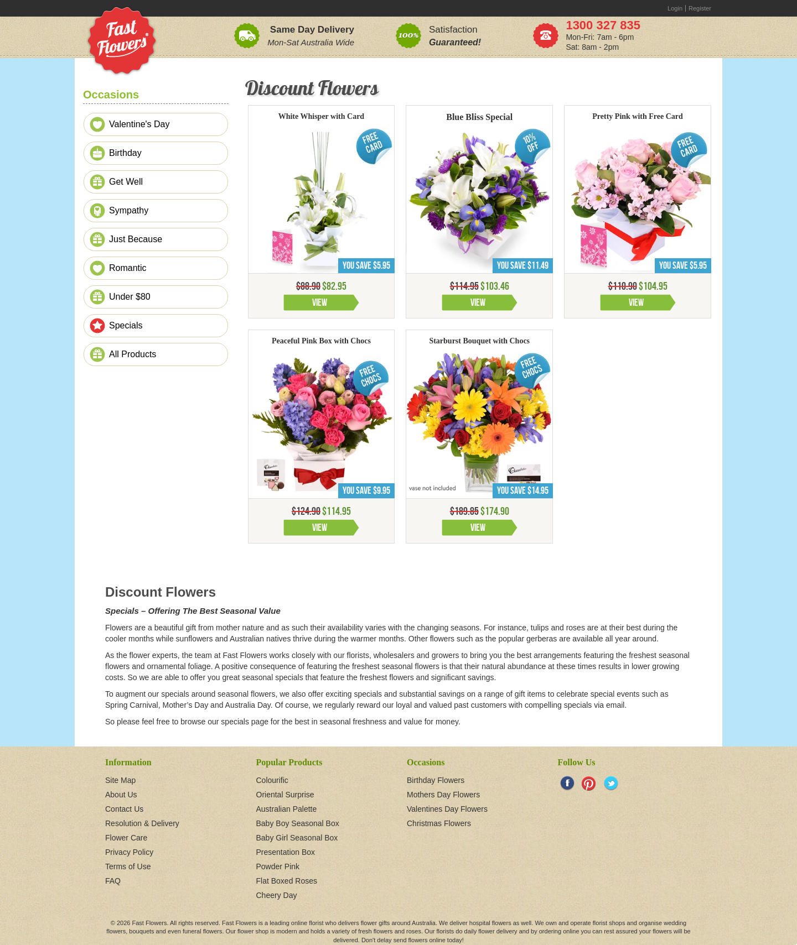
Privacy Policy (129, 852)
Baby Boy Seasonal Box (297, 823)
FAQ (113, 880)
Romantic (128, 268)
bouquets (141, 931)
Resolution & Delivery (142, 823)
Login (674, 8)
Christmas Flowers (439, 823)
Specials (125, 325)
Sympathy (128, 210)
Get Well (126, 181)
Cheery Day (276, 895)
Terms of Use (128, 866)
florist (316, 923)
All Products (132, 354)
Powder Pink (278, 866)
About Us (121, 794)
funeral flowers (202, 931)
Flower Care (126, 837)
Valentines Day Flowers (447, 809)
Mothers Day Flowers (443, 794)
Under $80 (130, 296)
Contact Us (124, 809)
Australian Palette (286, 809)
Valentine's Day (139, 124)
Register (700, 8)
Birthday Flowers (435, 780)
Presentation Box (285, 852)
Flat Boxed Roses (287, 880)
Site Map (120, 780)
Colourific (272, 780)
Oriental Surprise (285, 794)
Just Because (135, 239)
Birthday (125, 153)
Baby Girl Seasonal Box (297, 837)
